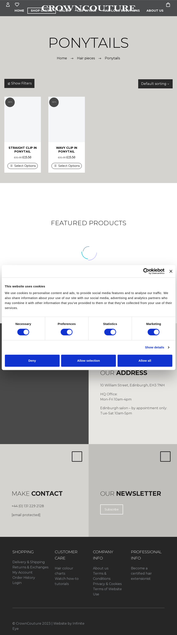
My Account (22, 572)
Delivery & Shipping (28, 562)
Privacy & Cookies (107, 584)
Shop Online (41, 10)
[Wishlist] (17, 4)
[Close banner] (170, 271)
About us (100, 568)
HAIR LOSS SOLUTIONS (121, 10)
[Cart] (168, 4)
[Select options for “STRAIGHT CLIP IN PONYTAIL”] (22, 166)
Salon (64, 10)
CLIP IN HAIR (86, 10)
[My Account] (7, 4)
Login (17, 583)
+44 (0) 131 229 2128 (28, 506)
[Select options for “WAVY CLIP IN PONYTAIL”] (66, 166)
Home (19, 10)
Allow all (145, 360)
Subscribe (112, 509)
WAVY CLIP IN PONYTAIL (66, 149)
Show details (154, 347)
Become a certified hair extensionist (141, 573)
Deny (32, 360)
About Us (155, 10)
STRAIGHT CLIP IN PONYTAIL (23, 149)
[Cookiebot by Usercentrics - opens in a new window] (146, 271)
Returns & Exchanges (30, 567)
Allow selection (88, 360)
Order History (23, 578)
